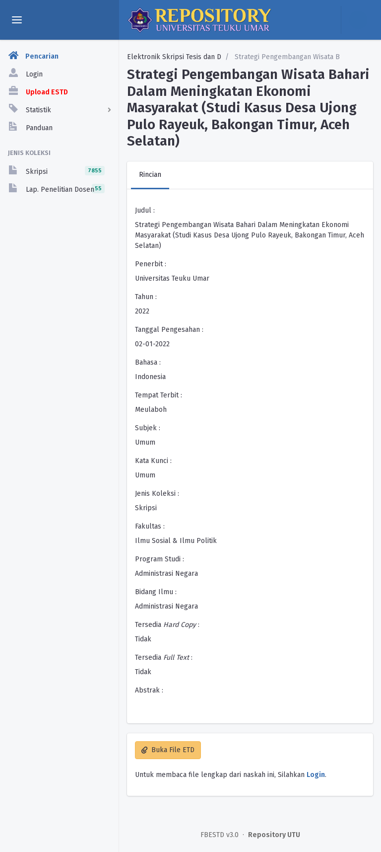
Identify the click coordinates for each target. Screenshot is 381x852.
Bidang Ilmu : (156, 592)
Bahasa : (148, 362)
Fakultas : (150, 526)
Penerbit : (150, 264)
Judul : (145, 210)
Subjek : (147, 428)
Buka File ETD (167, 750)
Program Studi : (159, 559)
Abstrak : (149, 690)
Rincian (150, 174)
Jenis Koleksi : (157, 493)
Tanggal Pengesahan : (169, 329)
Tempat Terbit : (158, 395)
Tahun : (146, 297)
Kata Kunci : (153, 461)
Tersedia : (167, 624)
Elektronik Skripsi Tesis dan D (174, 57)
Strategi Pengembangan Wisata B (286, 57)
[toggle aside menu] (17, 20)
